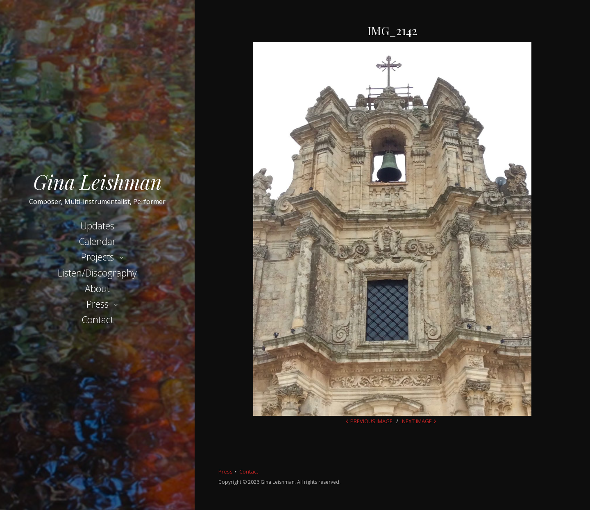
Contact (97, 319)
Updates (97, 225)
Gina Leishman (97, 181)
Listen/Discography (97, 272)
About (97, 288)
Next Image (417, 421)
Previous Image (371, 421)
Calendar (97, 241)
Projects (97, 256)
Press (97, 304)
